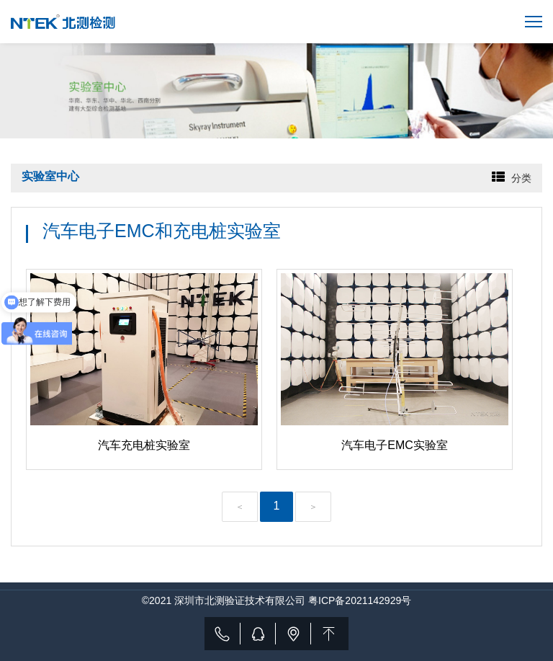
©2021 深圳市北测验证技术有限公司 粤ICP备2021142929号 (276, 600)
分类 (521, 178)
